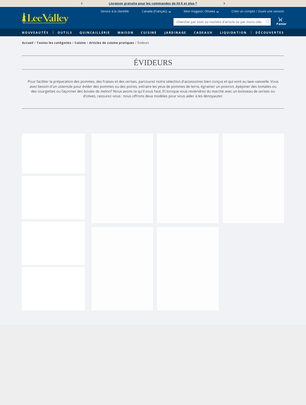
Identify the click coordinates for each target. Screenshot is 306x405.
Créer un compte (243, 11)
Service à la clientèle (115, 11)
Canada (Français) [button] (154, 11)
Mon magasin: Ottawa (199, 11)
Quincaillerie (95, 32)
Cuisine (149, 32)
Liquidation (233, 32)
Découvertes (270, 32)
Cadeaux (203, 32)
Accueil (27, 43)
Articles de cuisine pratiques (111, 43)
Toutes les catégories (54, 43)
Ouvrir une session (271, 11)
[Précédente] (82, 3)
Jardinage (175, 32)
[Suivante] (224, 3)
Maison (126, 32)
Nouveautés (35, 32)
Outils (65, 32)
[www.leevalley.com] (45, 17)
